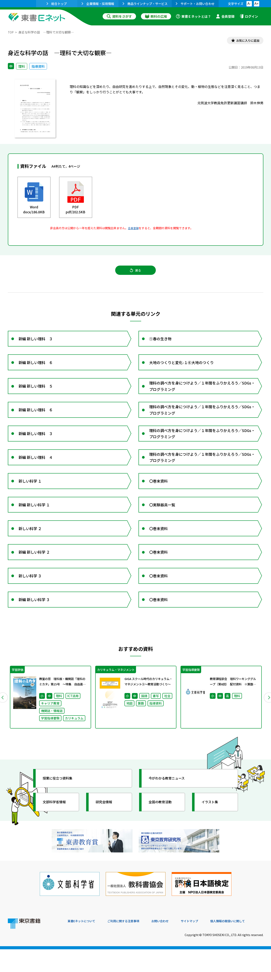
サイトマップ (202, 943)
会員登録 (225, 16)
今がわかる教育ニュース (170, 805)
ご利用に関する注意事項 (129, 943)
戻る (136, 272)
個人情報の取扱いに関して (243, 943)
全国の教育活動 (163, 829)
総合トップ (57, 3)
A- (249, 3)
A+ (256, 3)
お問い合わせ (170, 943)
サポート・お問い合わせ (195, 3)
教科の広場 (156, 16)
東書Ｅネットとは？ (193, 16)
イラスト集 (212, 829)
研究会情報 (106, 829)
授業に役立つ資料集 (60, 805)
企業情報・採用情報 (98, 3)
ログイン (248, 16)
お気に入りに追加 (245, 40)
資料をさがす (119, 16)
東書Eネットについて (83, 943)
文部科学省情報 (57, 829)
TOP (11, 32)
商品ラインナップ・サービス (145, 3)
